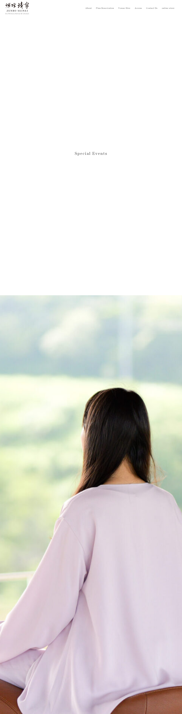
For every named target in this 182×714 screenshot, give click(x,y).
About (88, 8)
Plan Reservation (105, 8)
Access (138, 8)
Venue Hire (124, 8)
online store (168, 8)
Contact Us (151, 8)
